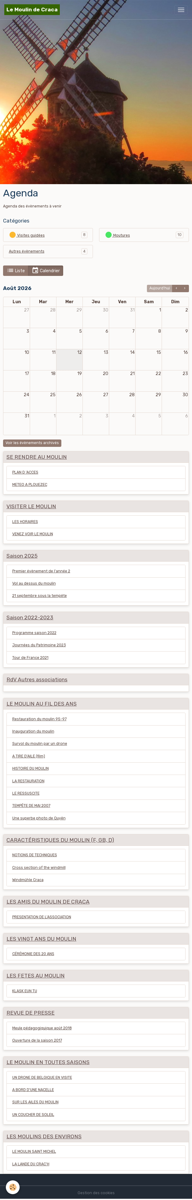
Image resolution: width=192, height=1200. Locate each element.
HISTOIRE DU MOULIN (30, 768)
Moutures (117, 235)
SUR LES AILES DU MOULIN (35, 1102)
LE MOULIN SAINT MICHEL (34, 1151)
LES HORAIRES (25, 522)
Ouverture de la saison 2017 (37, 1040)
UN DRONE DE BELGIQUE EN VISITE (42, 1077)
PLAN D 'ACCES (25, 472)
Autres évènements (26, 251)
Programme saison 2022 (34, 633)
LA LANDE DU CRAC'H (30, 1164)
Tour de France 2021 (30, 658)
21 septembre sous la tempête (39, 596)
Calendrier (46, 270)
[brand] (32, 9)
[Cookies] (13, 1187)
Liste (16, 270)
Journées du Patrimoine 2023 (39, 645)
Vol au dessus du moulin (34, 583)
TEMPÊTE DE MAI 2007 (31, 805)
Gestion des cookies (96, 1193)
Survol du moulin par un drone (39, 743)
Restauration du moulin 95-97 (39, 719)
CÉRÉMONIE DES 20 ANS (33, 954)
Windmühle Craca (28, 880)
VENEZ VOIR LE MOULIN (32, 534)
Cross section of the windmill (39, 867)
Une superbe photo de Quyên (39, 818)
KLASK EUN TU (24, 991)
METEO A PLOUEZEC (29, 484)
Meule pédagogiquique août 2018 (42, 1028)
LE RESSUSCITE (26, 793)
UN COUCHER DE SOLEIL (33, 1115)
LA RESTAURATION (28, 781)
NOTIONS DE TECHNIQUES (34, 855)
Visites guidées (27, 235)
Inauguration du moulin (33, 731)
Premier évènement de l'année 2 (41, 571)
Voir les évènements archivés (32, 443)
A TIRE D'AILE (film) (28, 756)
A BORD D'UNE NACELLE (33, 1090)
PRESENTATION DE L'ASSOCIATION (41, 917)
